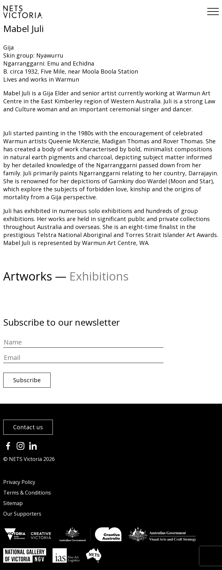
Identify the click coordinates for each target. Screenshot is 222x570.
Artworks (27, 276)
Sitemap (13, 503)
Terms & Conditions (27, 492)
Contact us (28, 427)
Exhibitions (99, 276)
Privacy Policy (19, 482)
